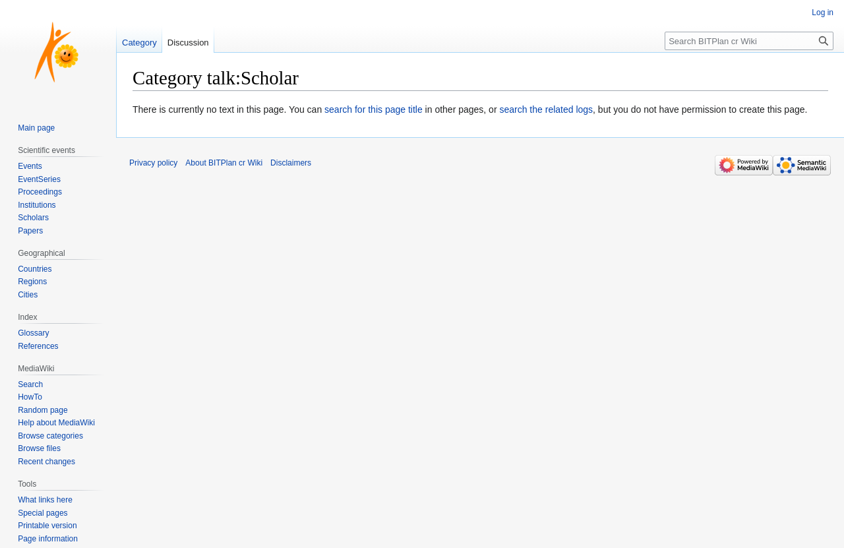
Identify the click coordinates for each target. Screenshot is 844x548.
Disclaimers (290, 162)
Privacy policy (153, 162)
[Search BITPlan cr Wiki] (749, 41)
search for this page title (373, 109)
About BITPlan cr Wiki (223, 162)
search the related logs (546, 109)
